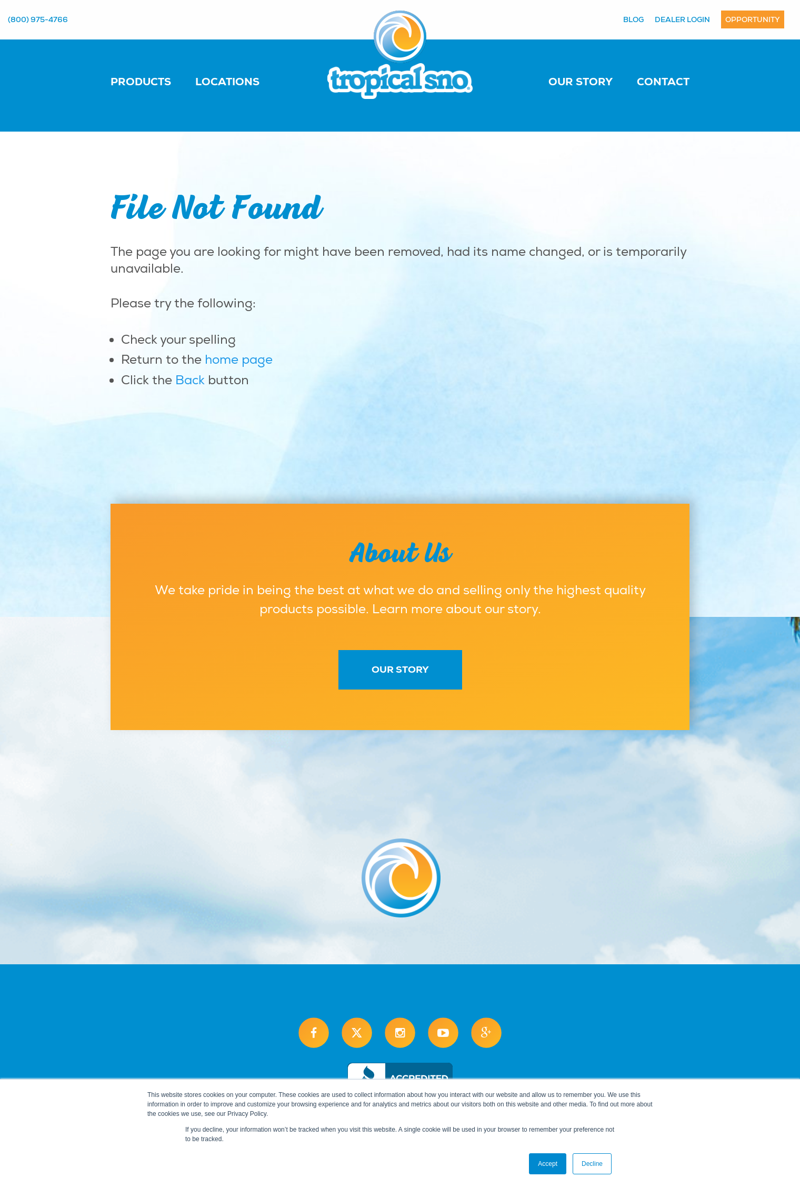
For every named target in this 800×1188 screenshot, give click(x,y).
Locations (227, 81)
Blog (633, 19)
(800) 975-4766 (38, 19)
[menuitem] (151, 81)
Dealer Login (682, 19)
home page (239, 359)
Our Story (580, 81)
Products (141, 81)
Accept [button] (547, 1163)
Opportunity (752, 19)
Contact (663, 81)
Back (190, 380)
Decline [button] (592, 1163)
